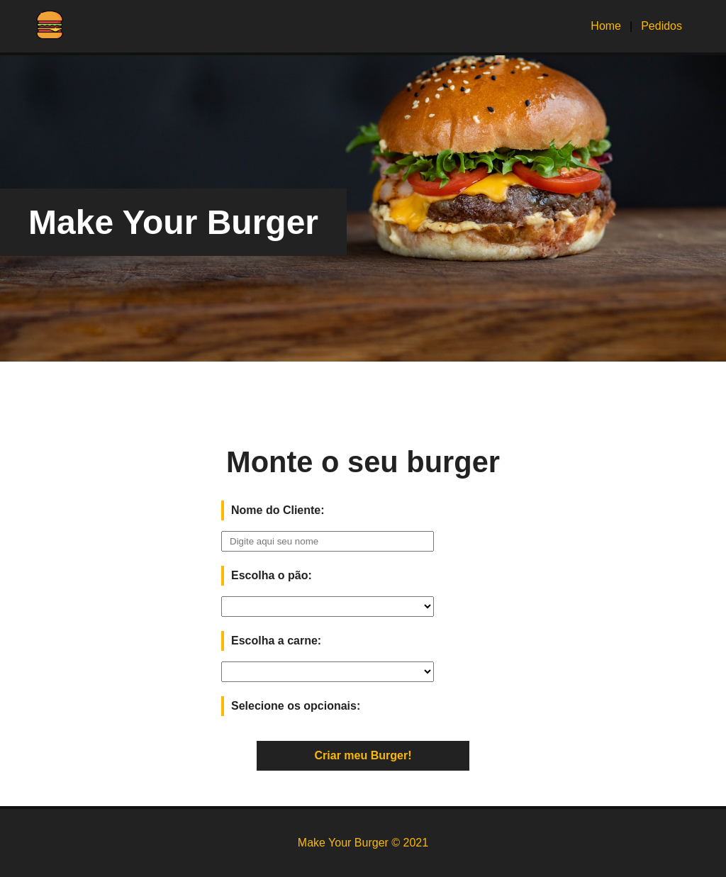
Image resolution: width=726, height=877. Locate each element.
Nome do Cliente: (278, 510)
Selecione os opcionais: (295, 706)
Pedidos (661, 26)
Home (606, 26)
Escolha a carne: (276, 641)
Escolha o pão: (271, 575)
